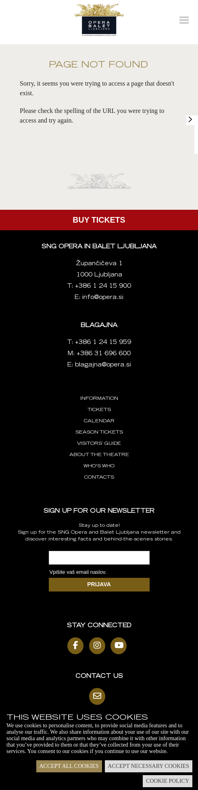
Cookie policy (167, 781)
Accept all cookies (69, 766)
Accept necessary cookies (148, 766)
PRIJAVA (99, 584)
